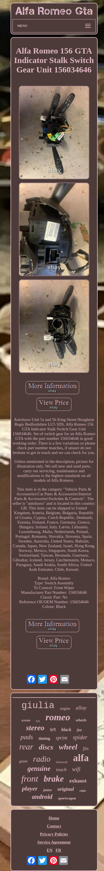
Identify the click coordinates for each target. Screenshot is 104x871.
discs (46, 747)
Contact (54, 826)
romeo (57, 717)
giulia (37, 706)
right (83, 790)
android (42, 796)
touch (61, 769)
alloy (81, 708)
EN (49, 850)
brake (54, 779)
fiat (79, 730)
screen (25, 720)
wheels (81, 720)
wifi (76, 769)
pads (27, 737)
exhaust (78, 781)
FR (58, 850)
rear (26, 746)
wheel (68, 747)
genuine (38, 768)
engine (65, 708)
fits (86, 748)
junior (47, 790)
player (29, 788)
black (66, 729)
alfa (81, 758)
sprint (61, 738)
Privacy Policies (54, 834)
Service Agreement (53, 842)
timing (44, 738)
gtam (23, 761)
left (53, 729)
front (29, 779)
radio (41, 758)
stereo (35, 728)
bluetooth (62, 762)
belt (38, 721)
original (65, 789)
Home (54, 818)
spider (80, 737)
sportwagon (67, 798)
